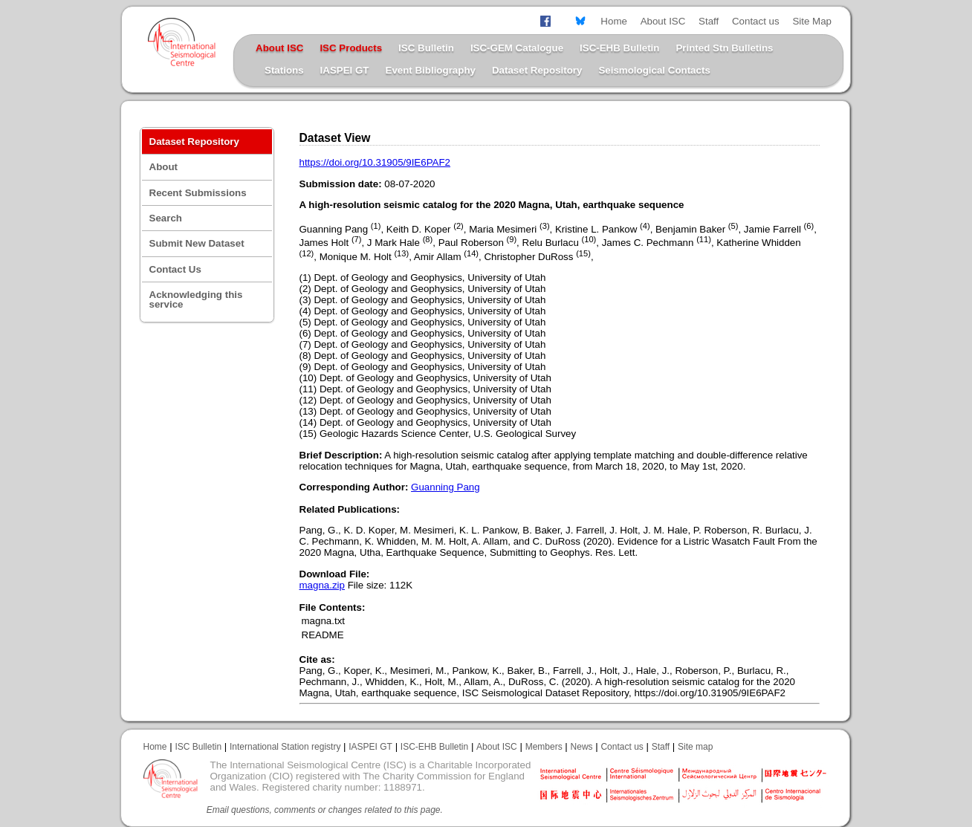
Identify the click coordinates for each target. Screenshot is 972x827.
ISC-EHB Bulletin (619, 47)
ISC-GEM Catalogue (516, 47)
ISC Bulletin (426, 47)
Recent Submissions (198, 192)
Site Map (812, 21)
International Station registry (285, 747)
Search (165, 218)
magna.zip (322, 585)
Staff (709, 21)
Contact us (756, 21)
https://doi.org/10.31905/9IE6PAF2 (375, 162)
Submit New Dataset (196, 243)
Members (544, 747)
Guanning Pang (445, 487)
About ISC (663, 21)
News (582, 747)
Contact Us (175, 269)
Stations (284, 70)
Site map (695, 747)
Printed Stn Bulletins (724, 47)
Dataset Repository (537, 70)
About (163, 166)
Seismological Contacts (654, 70)
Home (613, 21)
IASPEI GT (344, 70)
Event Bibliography (431, 70)
